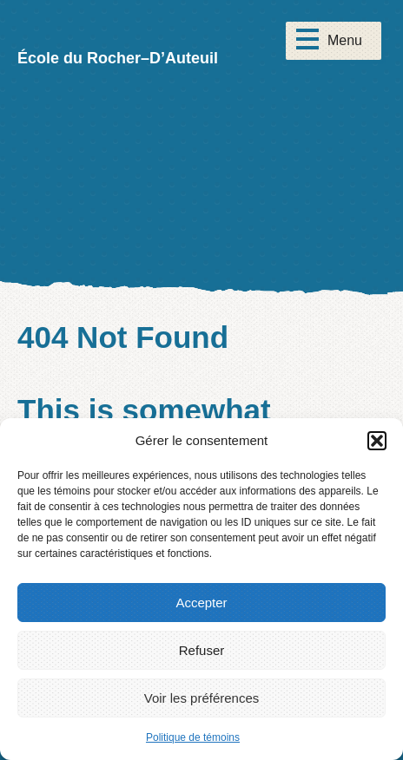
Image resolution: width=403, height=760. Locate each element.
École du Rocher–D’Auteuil (117, 58)
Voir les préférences (202, 698)
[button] (377, 440)
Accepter (201, 602)
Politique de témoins (193, 737)
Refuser (202, 650)
